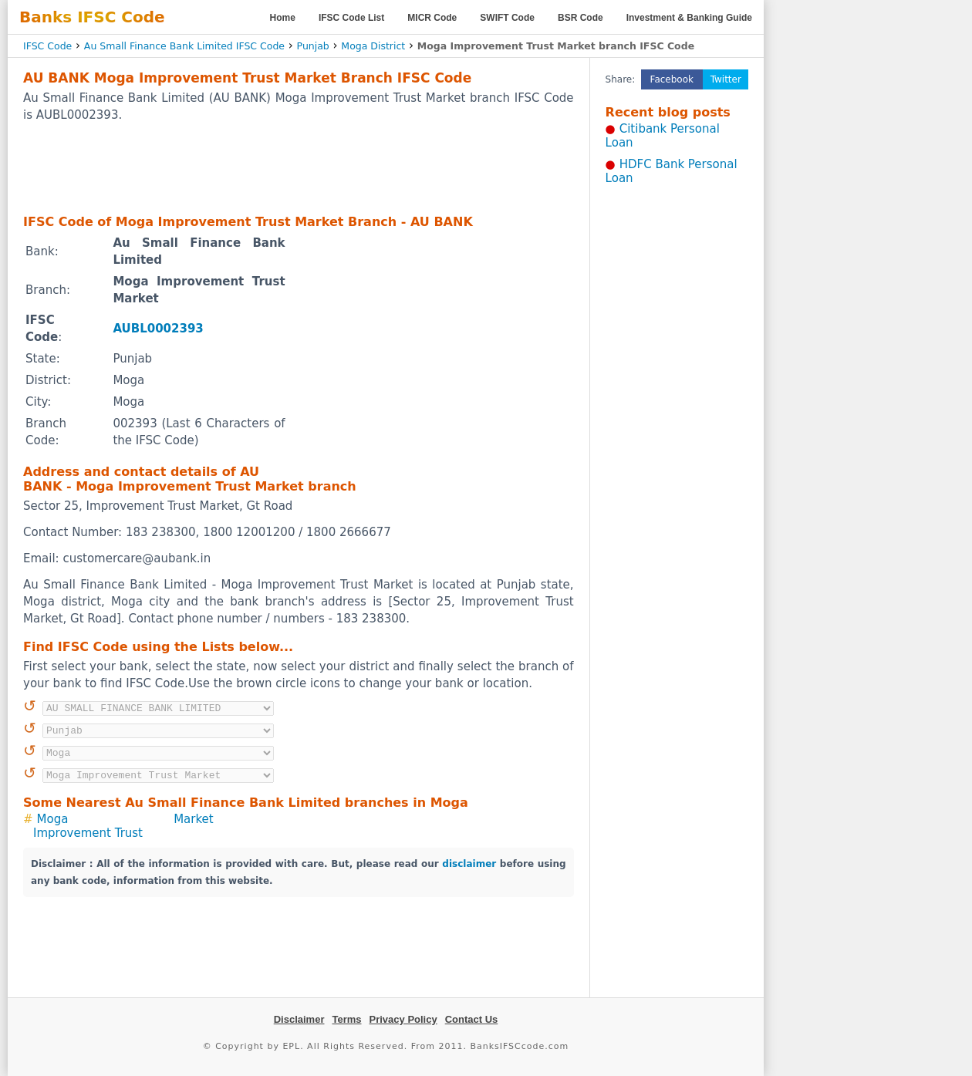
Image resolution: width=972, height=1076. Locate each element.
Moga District (373, 46)
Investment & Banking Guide (689, 17)
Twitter (725, 79)
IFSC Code (47, 46)
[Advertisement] (298, 167)
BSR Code (580, 17)
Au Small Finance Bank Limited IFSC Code (184, 46)
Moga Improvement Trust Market (123, 826)
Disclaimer (299, 1019)
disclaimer (469, 863)
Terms (346, 1019)
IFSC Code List (351, 17)
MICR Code (432, 17)
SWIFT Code (507, 17)
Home (282, 17)
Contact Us (471, 1019)
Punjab (313, 46)
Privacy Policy (403, 1019)
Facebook (672, 79)
